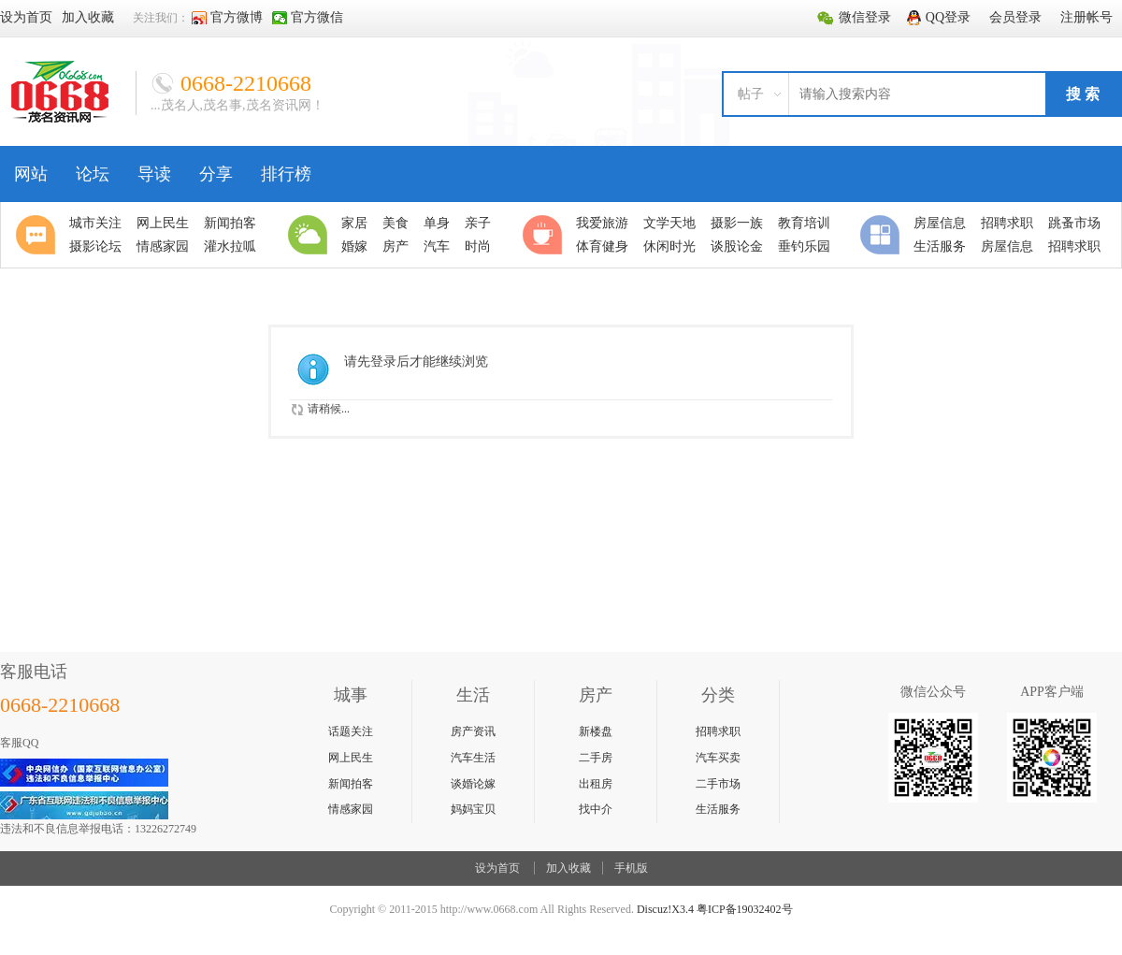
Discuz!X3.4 (665, 909)
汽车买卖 (718, 757)
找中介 (595, 809)
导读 (154, 174)
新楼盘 (595, 731)
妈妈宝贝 (473, 809)
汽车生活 (473, 757)
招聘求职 (718, 731)
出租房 (595, 783)
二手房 (595, 757)
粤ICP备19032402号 (745, 909)
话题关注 (350, 731)
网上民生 (350, 757)
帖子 (751, 94)
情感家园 (350, 809)
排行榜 (286, 174)
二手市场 (718, 783)
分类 (882, 234)
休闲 (545, 234)
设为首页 (497, 868)
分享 (216, 174)
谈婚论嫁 (473, 783)
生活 (310, 234)
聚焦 (38, 234)
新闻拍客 (350, 783)
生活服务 (718, 809)
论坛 (92, 174)
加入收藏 (568, 868)
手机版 (631, 868)
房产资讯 (473, 731)
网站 (31, 174)
